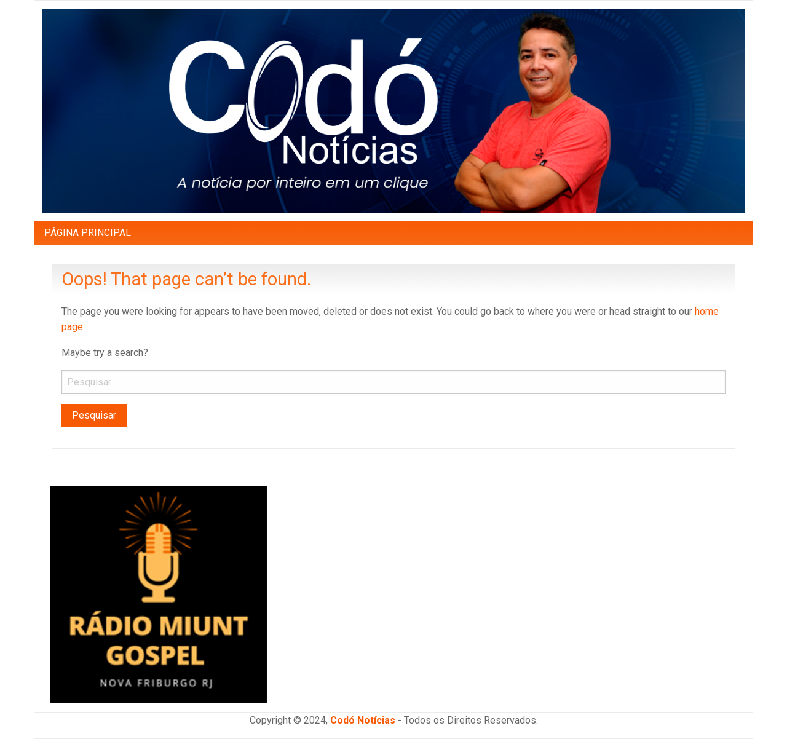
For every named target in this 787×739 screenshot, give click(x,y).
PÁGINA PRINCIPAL (87, 233)
